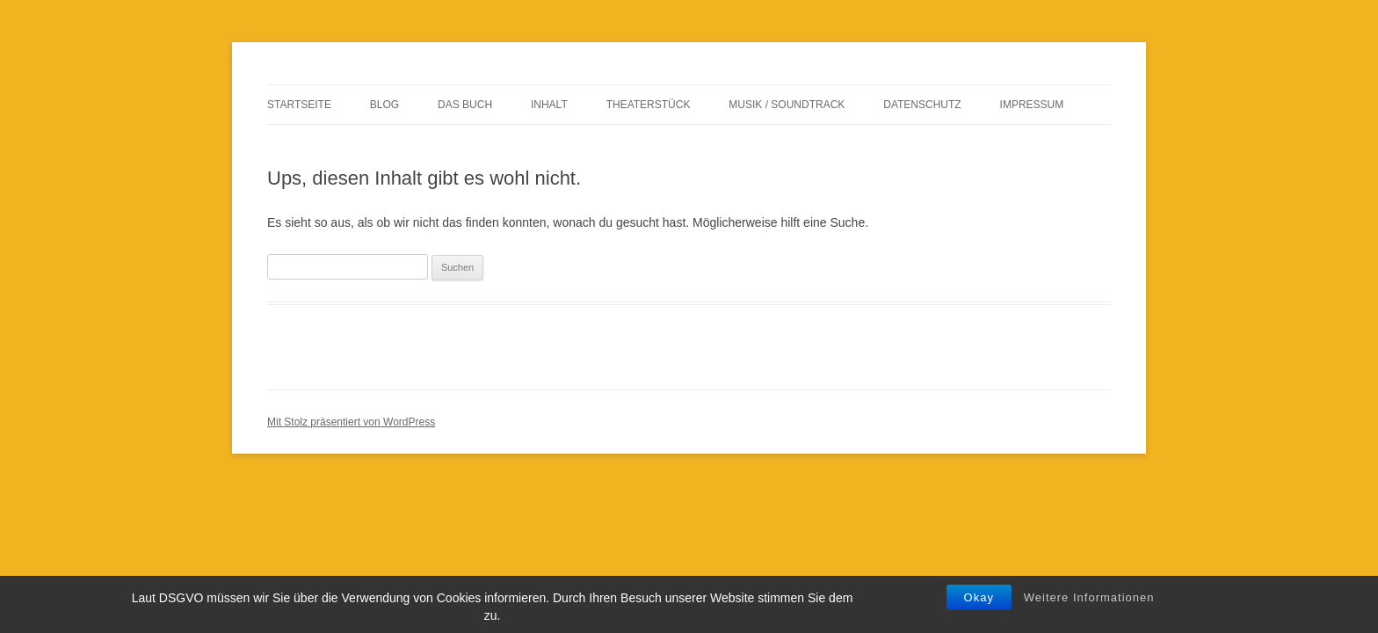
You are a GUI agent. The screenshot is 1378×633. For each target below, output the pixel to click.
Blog (384, 104)
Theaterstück (648, 104)
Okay (979, 597)
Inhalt (549, 104)
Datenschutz (922, 104)
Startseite (299, 104)
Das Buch (465, 104)
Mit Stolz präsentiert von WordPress (351, 422)
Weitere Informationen (1089, 597)
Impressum (1032, 104)
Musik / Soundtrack (787, 104)
